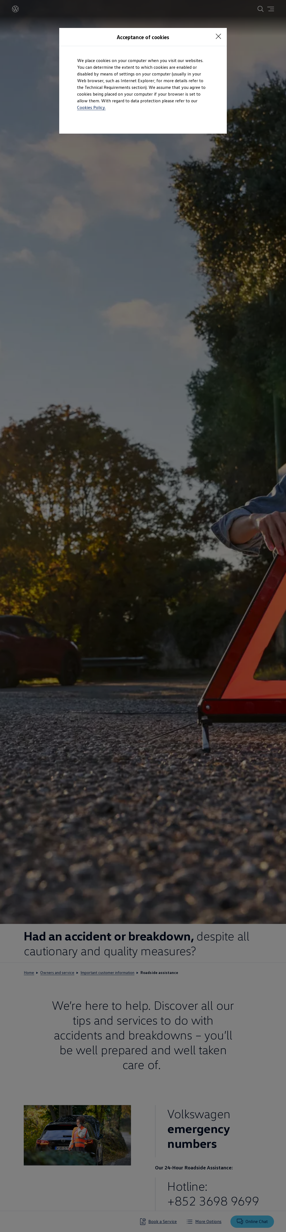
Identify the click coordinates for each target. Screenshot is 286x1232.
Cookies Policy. (91, 107)
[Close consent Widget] (218, 36)
